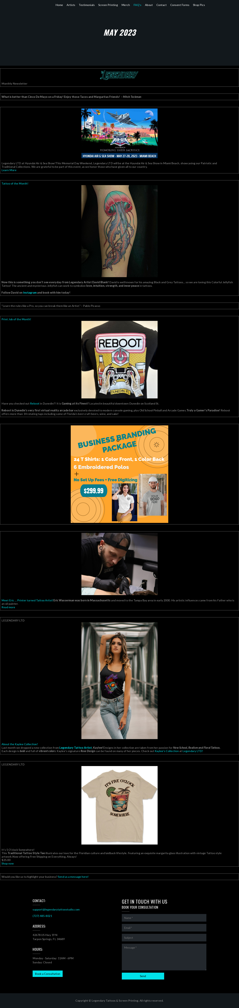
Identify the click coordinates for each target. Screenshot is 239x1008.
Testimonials (87, 5)
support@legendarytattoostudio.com (56, 909)
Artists (71, 5)
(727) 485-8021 (42, 915)
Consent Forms (179, 5)
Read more (8, 607)
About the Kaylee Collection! (20, 744)
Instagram (30, 292)
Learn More (9, 170)
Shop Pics (199, 5)
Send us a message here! (73, 876)
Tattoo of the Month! (15, 183)
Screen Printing (108, 5)
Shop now (8, 863)
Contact (161, 5)
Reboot (35, 403)
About (149, 5)
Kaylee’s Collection (167, 751)
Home (59, 5)
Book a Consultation (47, 973)
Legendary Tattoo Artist (75, 747)
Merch (125, 5)
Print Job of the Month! (16, 319)
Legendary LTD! (193, 751)
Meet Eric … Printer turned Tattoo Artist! (28, 600)
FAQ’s (137, 5)
